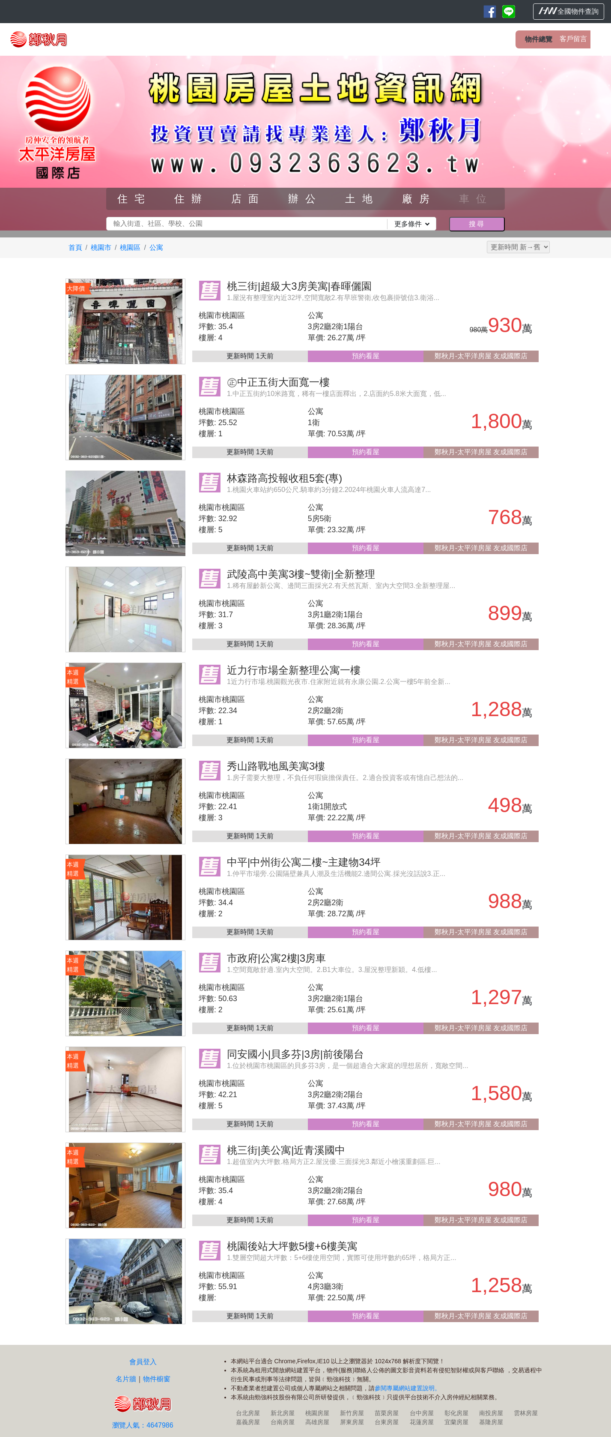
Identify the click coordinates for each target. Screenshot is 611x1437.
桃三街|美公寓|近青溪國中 (286, 1150)
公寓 (156, 247)
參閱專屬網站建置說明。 (408, 1388)
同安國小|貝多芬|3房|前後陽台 (295, 1054)
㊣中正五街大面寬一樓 (278, 382)
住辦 (191, 198)
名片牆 (126, 1379)
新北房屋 (283, 1413)
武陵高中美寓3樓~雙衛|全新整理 (301, 574)
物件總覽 (538, 39)
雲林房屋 (526, 1413)
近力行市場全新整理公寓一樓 (294, 670)
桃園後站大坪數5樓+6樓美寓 (292, 1246)
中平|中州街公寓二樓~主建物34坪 (304, 862)
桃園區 (130, 247)
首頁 (75, 247)
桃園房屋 (317, 1413)
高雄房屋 (317, 1422)
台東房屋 (387, 1422)
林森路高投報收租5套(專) (284, 478)
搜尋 (477, 224)
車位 (476, 198)
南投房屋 (491, 1413)
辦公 (305, 198)
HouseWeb (579, 1432)
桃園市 (101, 247)
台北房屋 (248, 1413)
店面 (248, 198)
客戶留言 (573, 38)
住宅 (134, 198)
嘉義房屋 (248, 1422)
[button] (46, 143)
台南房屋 (283, 1422)
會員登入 (143, 1361)
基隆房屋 (491, 1422)
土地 (362, 198)
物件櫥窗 (156, 1379)
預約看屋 (365, 356)
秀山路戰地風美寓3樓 (276, 766)
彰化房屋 (456, 1413)
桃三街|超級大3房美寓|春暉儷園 (299, 286)
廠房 (419, 198)
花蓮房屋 (422, 1422)
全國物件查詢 (569, 11)
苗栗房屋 (387, 1413)
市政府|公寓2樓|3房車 (276, 958)
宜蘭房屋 (456, 1422)
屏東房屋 (352, 1422)
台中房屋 (422, 1413)
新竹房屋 (352, 1413)
